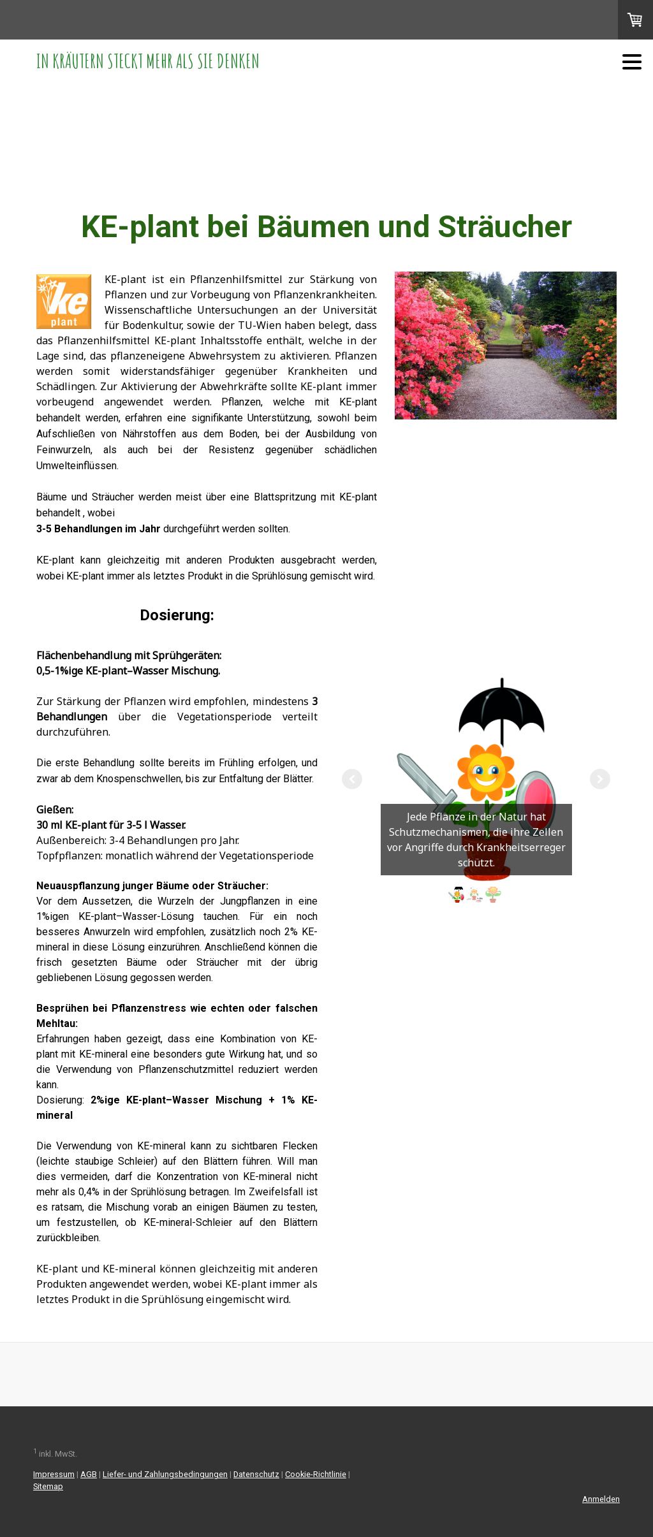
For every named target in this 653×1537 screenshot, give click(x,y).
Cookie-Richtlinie (315, 1474)
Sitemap (48, 1486)
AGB (88, 1474)
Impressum (54, 1474)
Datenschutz (256, 1474)
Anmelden (601, 1499)
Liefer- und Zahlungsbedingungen (165, 1474)
